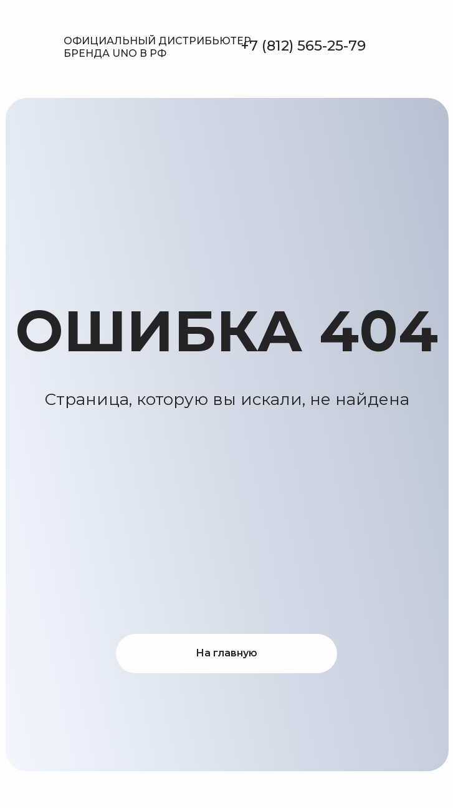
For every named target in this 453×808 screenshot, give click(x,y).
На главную (226, 653)
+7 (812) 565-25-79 (303, 45)
